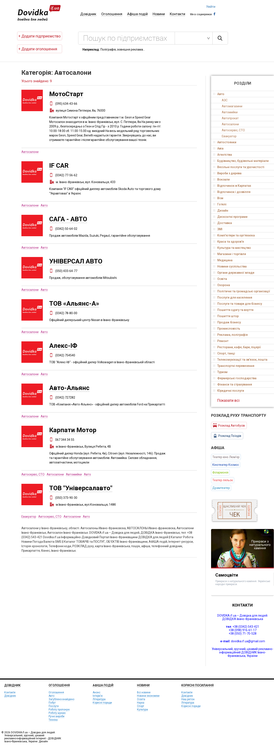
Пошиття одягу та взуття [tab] (233, 310)
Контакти (177, 14)
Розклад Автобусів (229, 425)
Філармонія (220, 472)
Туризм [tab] (220, 372)
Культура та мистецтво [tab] (232, 248)
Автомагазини (232, 106)
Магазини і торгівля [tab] (229, 254)
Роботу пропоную (59, 709)
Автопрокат (230, 118)
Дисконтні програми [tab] (230, 216)
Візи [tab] (218, 198)
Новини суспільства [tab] (230, 266)
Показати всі (228, 400)
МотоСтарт (66, 94)
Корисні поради (102, 702)
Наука (140, 702)
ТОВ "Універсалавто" (80, 488)
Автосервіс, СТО (33, 474)
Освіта (141, 699)
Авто (44, 205)
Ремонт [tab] (220, 341)
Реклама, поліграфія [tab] (230, 334)
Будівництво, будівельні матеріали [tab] (241, 161)
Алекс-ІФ (63, 345)
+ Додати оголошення (37, 49)
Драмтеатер (221, 488)
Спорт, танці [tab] (224, 353)
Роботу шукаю (57, 712)
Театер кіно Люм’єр (226, 457)
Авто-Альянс (69, 387)
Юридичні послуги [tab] (228, 390)
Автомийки (74, 474)
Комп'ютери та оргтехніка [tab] (234, 235)
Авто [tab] (218, 94)
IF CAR (58, 165)
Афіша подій (137, 14)
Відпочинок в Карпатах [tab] (232, 185)
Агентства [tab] (222, 154)
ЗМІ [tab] (217, 229)
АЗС (225, 100)
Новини (159, 14)
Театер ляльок (222, 480)
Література (99, 699)
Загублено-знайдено (61, 699)
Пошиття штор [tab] (226, 316)
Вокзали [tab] (221, 179)
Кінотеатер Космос (225, 464)
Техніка (53, 719)
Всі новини (143, 692)
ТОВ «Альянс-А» (74, 303)
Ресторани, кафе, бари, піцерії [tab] (237, 347)
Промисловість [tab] (226, 328)
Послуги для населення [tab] (232, 297)
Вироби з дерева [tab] (227, 173)
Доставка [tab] (222, 223)
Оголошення (111, 14)
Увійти (210, 6)
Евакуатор (28, 516)
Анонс (96, 692)
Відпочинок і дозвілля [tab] (231, 192)
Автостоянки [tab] (224, 142)
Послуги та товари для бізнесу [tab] (237, 303)
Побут (52, 702)
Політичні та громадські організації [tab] (241, 291)
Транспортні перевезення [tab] (233, 366)
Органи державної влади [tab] (233, 272)
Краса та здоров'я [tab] (228, 241)
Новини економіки (148, 695)
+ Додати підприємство (39, 36)
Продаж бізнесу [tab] (227, 322)
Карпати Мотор (72, 430)
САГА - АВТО (68, 219)
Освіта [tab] (220, 279)
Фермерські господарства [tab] (234, 378)
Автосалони (30, 152)
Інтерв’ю (98, 695)
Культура (142, 709)
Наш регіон (188, 699)
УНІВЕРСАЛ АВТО (75, 261)
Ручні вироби (56, 716)
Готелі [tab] (219, 204)
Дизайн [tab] (220, 210)
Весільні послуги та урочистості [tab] (238, 167)
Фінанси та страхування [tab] (232, 384)
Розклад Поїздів (227, 436)
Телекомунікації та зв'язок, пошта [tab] (240, 359)
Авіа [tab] (218, 148)
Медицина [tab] (222, 260)
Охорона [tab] (221, 285)
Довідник (88, 14)
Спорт (140, 706)
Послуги (54, 706)
